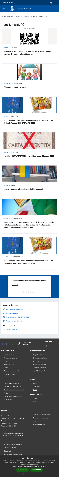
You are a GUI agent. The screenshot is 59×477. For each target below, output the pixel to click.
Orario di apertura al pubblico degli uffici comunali (23, 189)
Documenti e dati (9, 374)
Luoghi (35, 398)
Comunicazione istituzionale (26, 16)
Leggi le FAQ (37, 421)
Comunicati (36, 387)
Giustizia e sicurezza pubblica (13, 386)
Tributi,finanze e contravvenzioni (14, 390)
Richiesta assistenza (39, 424)
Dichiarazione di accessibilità (13, 454)
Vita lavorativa (37, 361)
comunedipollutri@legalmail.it (13, 433)
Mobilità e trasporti (39, 371)
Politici (6, 368)
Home (4, 16)
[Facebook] (46, 346)
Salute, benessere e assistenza (13, 396)
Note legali (7, 451)
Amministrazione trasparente (13, 444)
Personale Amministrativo (12, 371)
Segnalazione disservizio (40, 418)
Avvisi (6, 83)
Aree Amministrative (10, 358)
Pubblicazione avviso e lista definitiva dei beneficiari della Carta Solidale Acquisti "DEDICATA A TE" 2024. (28, 262)
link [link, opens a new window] (47, 466)
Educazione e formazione (11, 383)
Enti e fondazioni (9, 364)
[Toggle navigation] (4, 8)
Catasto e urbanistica (39, 368)
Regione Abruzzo (8, 2)
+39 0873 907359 (17, 436)
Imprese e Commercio (39, 364)
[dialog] (29, 466)
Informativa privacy (10, 447)
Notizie (6, 48)
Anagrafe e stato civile (40, 355)
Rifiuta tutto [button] (36, 470)
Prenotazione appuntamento (41, 415)
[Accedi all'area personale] (51, 2)
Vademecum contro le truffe (15, 87)
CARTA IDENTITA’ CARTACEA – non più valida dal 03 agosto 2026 (29, 156)
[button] (29, 474)
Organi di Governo (9, 355)
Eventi (35, 401)
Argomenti (11, 16)
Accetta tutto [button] (22, 470)
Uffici (5, 361)
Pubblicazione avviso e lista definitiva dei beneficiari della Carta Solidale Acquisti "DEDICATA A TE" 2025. (28, 121)
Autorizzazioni (8, 399)
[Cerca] (55, 9)
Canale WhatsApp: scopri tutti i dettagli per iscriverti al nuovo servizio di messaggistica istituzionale (27, 52)
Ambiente (7, 393)
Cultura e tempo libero (40, 358)
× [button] (57, 457)
